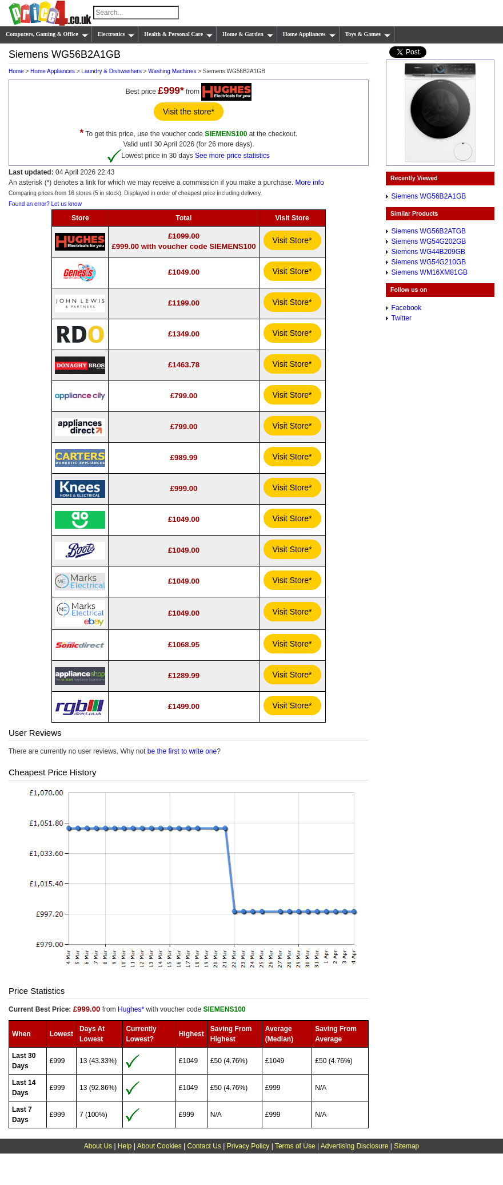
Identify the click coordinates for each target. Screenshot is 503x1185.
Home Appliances (309, 34)
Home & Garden (247, 34)
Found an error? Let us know (45, 204)
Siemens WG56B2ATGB (429, 231)
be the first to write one (182, 751)
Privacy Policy (248, 1146)
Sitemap (406, 1146)
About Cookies (159, 1146)
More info (310, 183)
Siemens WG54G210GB (429, 262)
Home (16, 71)
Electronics (116, 34)
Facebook (407, 308)
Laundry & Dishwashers (111, 71)
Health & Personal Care (178, 34)
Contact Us (204, 1146)
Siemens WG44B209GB (428, 252)
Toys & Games (367, 34)
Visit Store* (292, 240)
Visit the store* (188, 111)
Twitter (402, 318)
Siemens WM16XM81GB (430, 272)
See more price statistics (232, 155)
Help (125, 1146)
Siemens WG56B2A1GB (429, 196)
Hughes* (131, 1009)
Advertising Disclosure (355, 1146)
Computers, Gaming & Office (47, 34)
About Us (98, 1146)
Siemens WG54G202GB (429, 241)
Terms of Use (295, 1146)
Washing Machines (172, 71)
